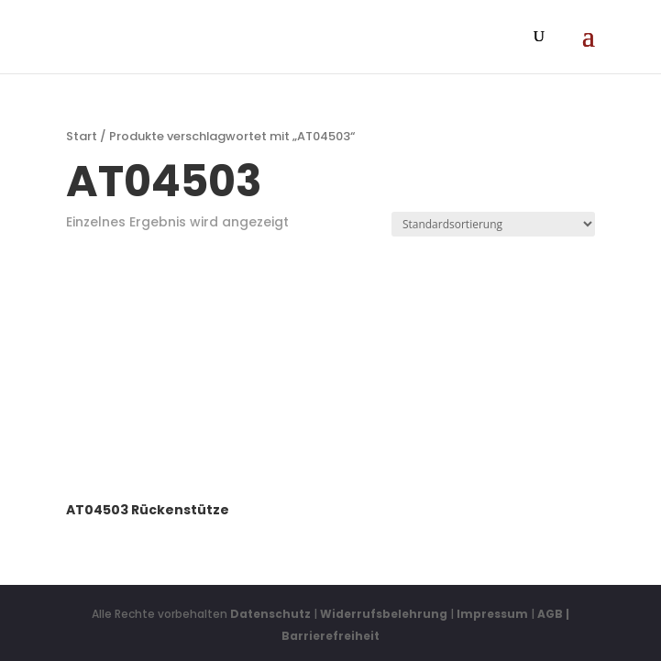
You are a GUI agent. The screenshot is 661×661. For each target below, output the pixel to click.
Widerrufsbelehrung (385, 614)
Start (81, 136)
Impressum (492, 614)
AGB (550, 614)
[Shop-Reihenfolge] (493, 224)
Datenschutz (270, 614)
